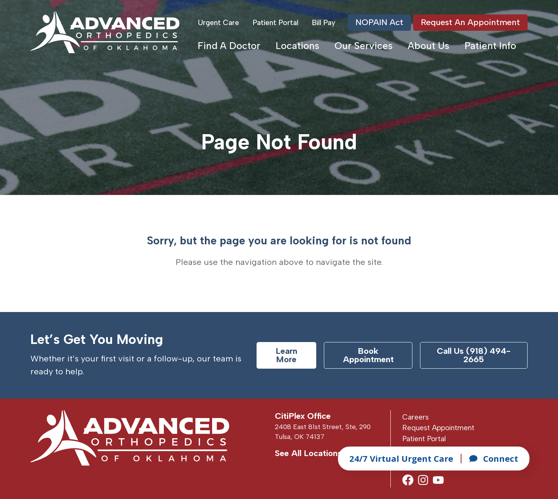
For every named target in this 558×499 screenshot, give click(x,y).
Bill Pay (323, 22)
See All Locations (308, 453)
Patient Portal (275, 22)
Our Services (363, 45)
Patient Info (490, 45)
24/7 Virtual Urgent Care (401, 458)
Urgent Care (218, 22)
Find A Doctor (229, 45)
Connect (493, 458)
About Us (428, 45)
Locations (297, 45)
